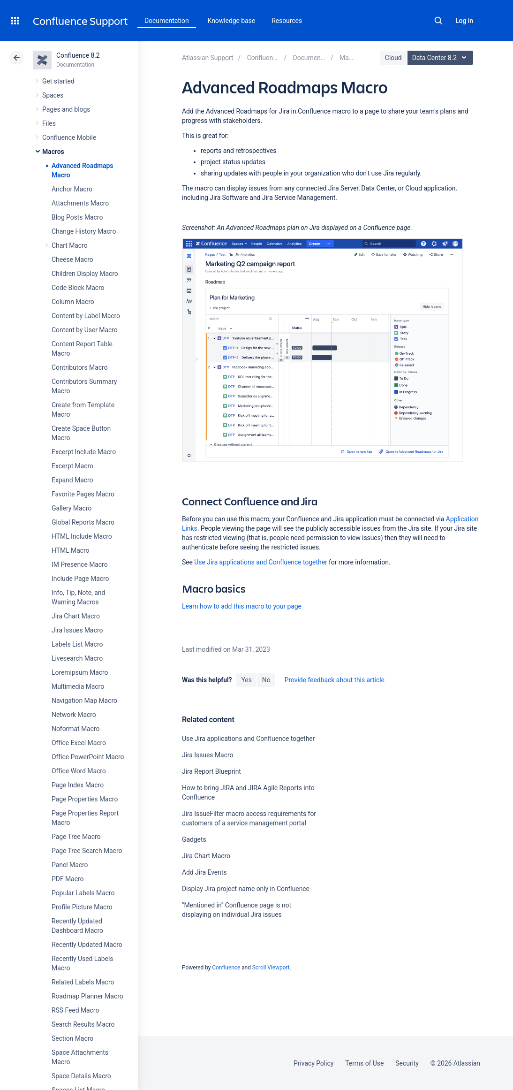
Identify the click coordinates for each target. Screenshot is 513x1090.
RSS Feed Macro (75, 1010)
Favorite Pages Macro (83, 494)
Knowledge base (232, 20)
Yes (246, 680)
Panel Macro (70, 865)
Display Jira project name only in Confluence (245, 888)
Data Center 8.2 (441, 57)
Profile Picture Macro (82, 907)
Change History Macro (84, 231)
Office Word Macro (79, 771)
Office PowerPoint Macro (88, 757)
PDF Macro (67, 879)
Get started (58, 81)
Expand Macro (72, 480)
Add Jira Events (204, 872)
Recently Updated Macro (87, 944)
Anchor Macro (72, 189)
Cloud (393, 57)
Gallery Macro (71, 508)
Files (49, 123)
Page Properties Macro (85, 799)
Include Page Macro (80, 578)
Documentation (166, 20)
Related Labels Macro (83, 982)
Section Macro (72, 1038)
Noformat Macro (75, 728)
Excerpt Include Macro (84, 452)
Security (407, 1063)
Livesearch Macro (77, 658)
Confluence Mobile (69, 137)
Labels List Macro (77, 644)
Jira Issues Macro (77, 630)
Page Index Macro (78, 785)
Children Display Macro (85, 273)
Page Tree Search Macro (87, 850)
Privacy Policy (313, 1063)
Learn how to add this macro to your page (242, 606)
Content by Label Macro (86, 316)
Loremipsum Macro (80, 672)
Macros (53, 151)
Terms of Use (364, 1063)
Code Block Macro (78, 287)
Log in (464, 20)
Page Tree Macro (76, 836)
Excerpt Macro (72, 466)
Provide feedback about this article (335, 680)
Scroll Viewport (271, 967)
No (266, 680)
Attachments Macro (80, 203)
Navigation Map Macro (84, 700)
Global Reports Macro (83, 522)
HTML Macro (70, 550)
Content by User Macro (85, 330)
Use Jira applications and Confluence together (260, 562)
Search (438, 20)
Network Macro (74, 714)
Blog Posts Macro (77, 217)
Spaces (52, 95)
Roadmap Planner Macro (87, 996)
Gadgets (194, 839)
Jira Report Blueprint (211, 771)
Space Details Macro (81, 1076)
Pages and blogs (66, 109)
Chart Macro (70, 245)
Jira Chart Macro (76, 616)
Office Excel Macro (79, 743)
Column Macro (73, 301)
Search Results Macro (83, 1024)
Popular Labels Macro (83, 893)
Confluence (226, 967)
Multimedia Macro (78, 686)
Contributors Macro (80, 367)
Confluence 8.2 (78, 55)
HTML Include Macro (82, 536)
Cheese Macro (72, 259)
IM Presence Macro (80, 564)
